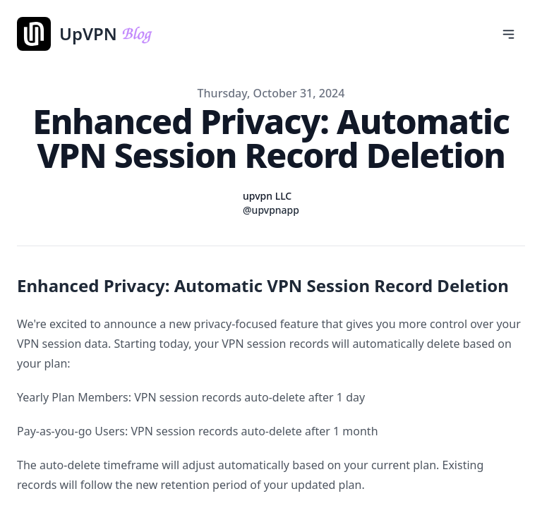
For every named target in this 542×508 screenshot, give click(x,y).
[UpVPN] (135, 34)
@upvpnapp (271, 210)
